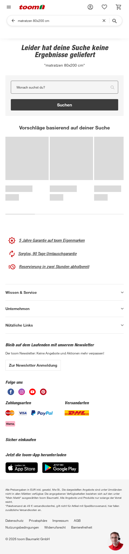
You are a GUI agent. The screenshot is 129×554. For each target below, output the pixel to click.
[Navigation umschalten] (8, 7)
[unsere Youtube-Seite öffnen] (32, 392)
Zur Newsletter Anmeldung (33, 365)
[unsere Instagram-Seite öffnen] (21, 392)
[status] (104, 7)
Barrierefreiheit (81, 527)
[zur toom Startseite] (32, 7)
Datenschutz (14, 520)
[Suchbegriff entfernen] (105, 20)
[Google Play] (60, 467)
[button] (90, 7)
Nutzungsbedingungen (22, 527)
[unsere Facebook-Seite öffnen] (11, 392)
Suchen (64, 104)
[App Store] (21, 467)
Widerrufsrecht (55, 527)
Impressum (60, 520)
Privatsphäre (38, 520)
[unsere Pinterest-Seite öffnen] (43, 392)
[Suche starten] (114, 21)
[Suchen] (60, 20)
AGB (77, 520)
